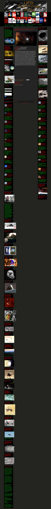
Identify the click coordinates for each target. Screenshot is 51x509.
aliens (18, 80)
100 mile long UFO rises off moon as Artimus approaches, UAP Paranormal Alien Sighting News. (8, 158)
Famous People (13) (17, 24)
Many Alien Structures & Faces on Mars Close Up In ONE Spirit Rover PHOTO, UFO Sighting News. (42, 169)
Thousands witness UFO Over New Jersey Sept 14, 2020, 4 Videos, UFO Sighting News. (42, 103)
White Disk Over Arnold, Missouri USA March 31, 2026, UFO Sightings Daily (8, 183)
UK (22, 80)
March (21, 80)
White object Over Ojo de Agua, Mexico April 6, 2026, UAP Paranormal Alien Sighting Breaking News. (8, 167)
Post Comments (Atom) (27, 103)
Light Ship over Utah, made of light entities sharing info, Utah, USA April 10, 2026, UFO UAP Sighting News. (9, 175)
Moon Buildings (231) (33, 24)
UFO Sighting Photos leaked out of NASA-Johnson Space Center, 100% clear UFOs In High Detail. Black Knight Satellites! (42, 153)
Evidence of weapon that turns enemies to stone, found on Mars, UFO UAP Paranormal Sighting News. (8, 123)
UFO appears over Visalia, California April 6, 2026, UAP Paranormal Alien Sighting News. (8, 106)
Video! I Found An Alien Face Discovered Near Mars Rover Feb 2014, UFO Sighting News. (42, 177)
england (20, 80)
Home (5, 24)
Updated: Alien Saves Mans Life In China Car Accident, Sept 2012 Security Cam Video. (42, 136)
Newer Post (16, 101)
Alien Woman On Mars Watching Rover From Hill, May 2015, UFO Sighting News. (42, 111)
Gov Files (12, 24)
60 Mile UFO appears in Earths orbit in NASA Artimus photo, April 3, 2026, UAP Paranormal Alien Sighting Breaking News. (8, 114)
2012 (17, 80)
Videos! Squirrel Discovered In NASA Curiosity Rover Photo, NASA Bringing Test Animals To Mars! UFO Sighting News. (42, 120)
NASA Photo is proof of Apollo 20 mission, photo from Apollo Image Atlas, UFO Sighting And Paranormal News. (42, 128)
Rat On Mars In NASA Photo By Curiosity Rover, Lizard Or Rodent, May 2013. (42, 144)
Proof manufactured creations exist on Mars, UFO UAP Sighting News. (9, 149)
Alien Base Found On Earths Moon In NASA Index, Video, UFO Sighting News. (42, 161)
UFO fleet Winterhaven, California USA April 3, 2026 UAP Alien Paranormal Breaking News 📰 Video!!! (8, 140)
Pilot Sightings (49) (28, 24)
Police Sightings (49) (39, 24)
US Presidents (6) (22, 24)
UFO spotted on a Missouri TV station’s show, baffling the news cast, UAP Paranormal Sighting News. (8, 131)
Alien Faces (8, 24)
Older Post (35, 101)
